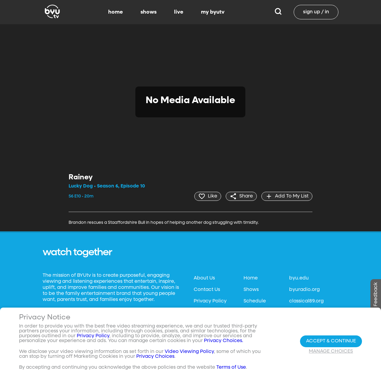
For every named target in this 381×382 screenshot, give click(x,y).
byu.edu (299, 278)
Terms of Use (231, 367)
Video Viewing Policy (189, 351)
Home (251, 278)
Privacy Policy (210, 301)
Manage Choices (331, 351)
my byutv (212, 12)
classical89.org (306, 301)
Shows (251, 289)
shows (148, 12)
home (115, 12)
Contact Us (207, 289)
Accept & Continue (331, 341)
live (178, 12)
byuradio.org (304, 289)
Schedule (255, 301)
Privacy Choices (155, 356)
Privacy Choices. (223, 340)
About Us (204, 278)
